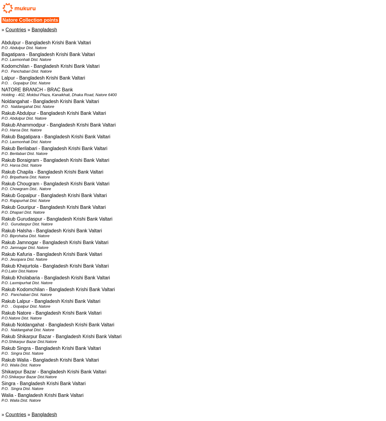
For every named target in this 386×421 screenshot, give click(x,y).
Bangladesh (44, 29)
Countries (15, 29)
